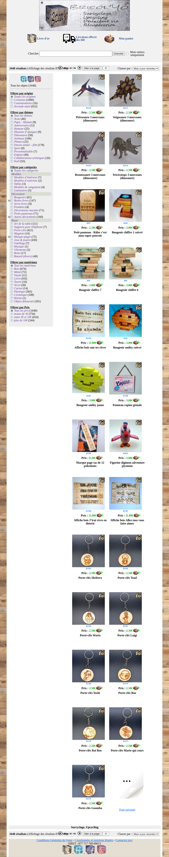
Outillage (19, 243)
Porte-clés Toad (127, 577)
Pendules (19, 207)
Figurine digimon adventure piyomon (127, 464)
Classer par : (125, 68)
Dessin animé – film (25, 144)
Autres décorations (25, 216)
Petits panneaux (23, 213)
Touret (18, 281)
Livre (17, 278)
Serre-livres (21, 203)
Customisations (23, 103)
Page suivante (127, 809)
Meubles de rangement (27, 187)
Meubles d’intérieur (25, 177)
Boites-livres (21, 200)
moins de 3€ (21, 313)
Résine (18, 298)
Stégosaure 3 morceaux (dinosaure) (127, 119)
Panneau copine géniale (127, 405)
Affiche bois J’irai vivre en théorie (90, 522)
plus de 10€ (21, 320)
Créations (20, 99)
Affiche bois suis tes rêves (90, 347)
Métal (17, 272)
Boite (17, 253)
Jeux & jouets (22, 239)
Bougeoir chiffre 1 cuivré (127, 232)
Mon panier (126, 38)
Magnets (19, 233)
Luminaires (20, 190)
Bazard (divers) (23, 256)
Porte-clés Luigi (127, 635)
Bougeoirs (20, 197)
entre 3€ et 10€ (23, 317)
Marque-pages (22, 236)
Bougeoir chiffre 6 (127, 289)
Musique (19, 246)
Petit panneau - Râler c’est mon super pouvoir (90, 234)
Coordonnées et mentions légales (94, 840)
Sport (17, 148)
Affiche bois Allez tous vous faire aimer (127, 522)
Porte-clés (20, 230)
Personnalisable (23, 151)
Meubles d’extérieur (26, 180)
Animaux (19, 138)
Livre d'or (43, 38)
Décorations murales (26, 210)
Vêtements (20, 249)
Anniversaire (21, 125)
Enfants (18, 154)
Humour (19, 128)
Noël (17, 161)
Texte (17, 118)
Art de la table (22, 223)
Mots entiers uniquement (137, 53)
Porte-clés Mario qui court (127, 750)
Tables (18, 183)
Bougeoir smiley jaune (90, 405)
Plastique (19, 291)
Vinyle (17, 275)
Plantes (18, 141)
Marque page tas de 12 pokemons (90, 464)
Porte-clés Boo (127, 692)
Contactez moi (124, 840)
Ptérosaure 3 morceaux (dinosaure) (90, 119)
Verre (17, 285)
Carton (18, 288)
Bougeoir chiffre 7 (90, 289)
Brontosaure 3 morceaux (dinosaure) (90, 176)
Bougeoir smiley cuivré (127, 347)
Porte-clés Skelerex (90, 577)
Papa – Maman (23, 122)
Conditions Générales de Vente (54, 840)
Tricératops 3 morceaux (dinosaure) (127, 176)
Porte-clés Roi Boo (90, 750)
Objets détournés (24, 301)
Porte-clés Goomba (90, 808)
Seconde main (22, 106)
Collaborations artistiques (29, 157)
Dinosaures (20, 135)
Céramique (20, 294)
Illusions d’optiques (25, 131)
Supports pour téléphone (28, 226)
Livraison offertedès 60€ (86, 38)
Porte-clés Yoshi (90, 692)
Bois (16, 268)
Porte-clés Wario (90, 635)
